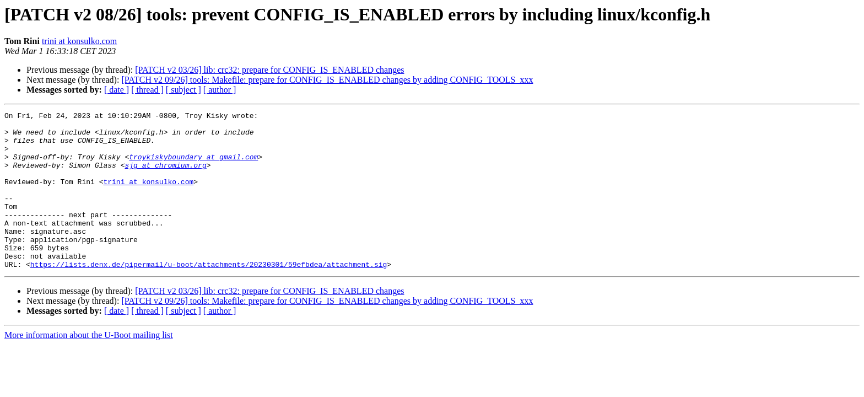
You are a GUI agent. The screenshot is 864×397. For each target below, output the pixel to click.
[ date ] (116, 89)
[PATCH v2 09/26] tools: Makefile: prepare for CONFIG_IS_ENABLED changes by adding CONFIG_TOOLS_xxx (327, 79)
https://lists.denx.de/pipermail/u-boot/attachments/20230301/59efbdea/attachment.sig (208, 296)
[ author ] (219, 89)
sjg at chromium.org (165, 176)
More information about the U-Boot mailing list (88, 366)
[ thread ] (147, 89)
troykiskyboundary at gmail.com (193, 166)
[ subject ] (183, 89)
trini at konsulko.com (79, 41)
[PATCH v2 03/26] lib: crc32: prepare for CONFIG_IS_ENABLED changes (269, 69)
